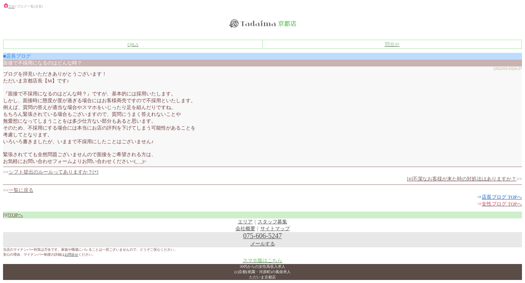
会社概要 (245, 228)
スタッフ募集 (272, 222)
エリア (245, 222)
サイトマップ (275, 228)
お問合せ (71, 254)
